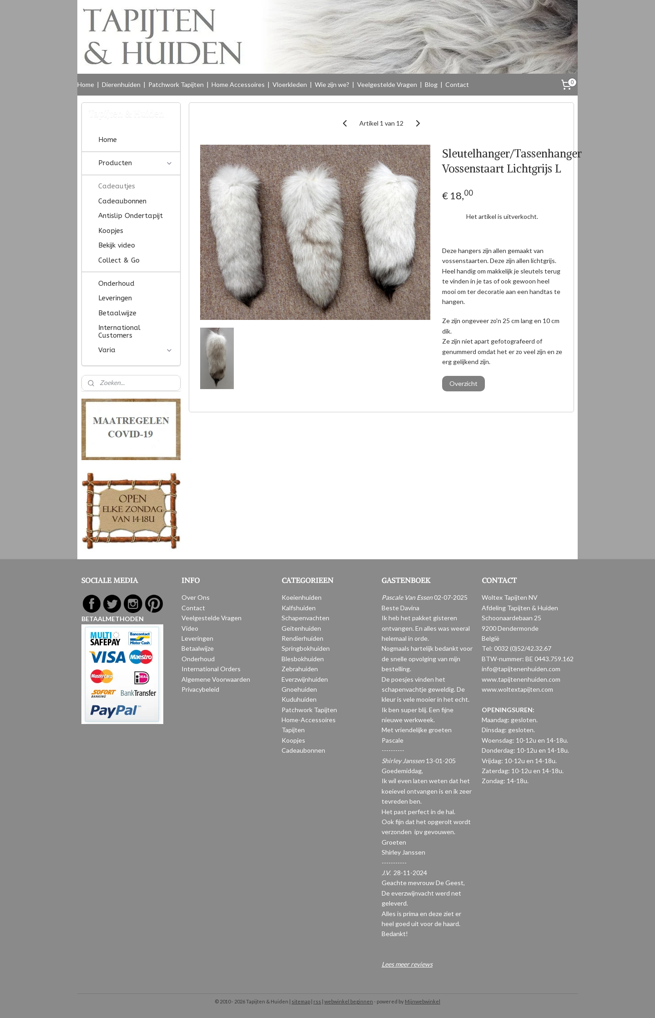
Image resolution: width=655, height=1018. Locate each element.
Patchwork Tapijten (176, 84)
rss (317, 1001)
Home (85, 84)
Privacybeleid (200, 689)
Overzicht (463, 383)
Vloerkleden (289, 84)
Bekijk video (116, 245)
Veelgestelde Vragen (387, 84)
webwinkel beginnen (348, 1001)
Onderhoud (116, 283)
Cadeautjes (116, 186)
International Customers (119, 331)
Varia (135, 350)
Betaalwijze (117, 313)
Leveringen (115, 298)
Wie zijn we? (332, 84)
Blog (431, 84)
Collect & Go (119, 260)
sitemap (301, 1001)
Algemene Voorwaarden (215, 679)
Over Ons (195, 597)
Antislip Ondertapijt (130, 216)
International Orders (211, 669)
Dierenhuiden (121, 84)
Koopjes (110, 231)
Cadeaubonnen (122, 201)
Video (189, 628)
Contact (457, 84)
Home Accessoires (238, 84)
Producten (135, 163)
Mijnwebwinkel (422, 1001)
